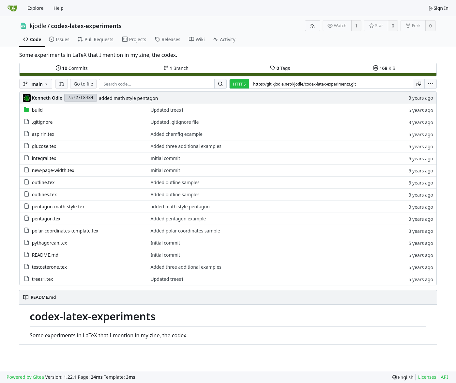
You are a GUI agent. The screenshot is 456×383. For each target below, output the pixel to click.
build (37, 110)
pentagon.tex (46, 218)
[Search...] (220, 84)
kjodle (38, 26)
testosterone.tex (49, 267)
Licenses (427, 377)
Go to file (83, 84)
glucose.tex (44, 146)
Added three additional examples (185, 146)
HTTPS (239, 84)
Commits (72, 68)
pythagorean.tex (49, 243)
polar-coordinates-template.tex (65, 231)
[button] (61, 84)
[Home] (12, 8)
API (444, 377)
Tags (280, 68)
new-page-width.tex (53, 170)
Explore (35, 8)
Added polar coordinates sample (185, 231)
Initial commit (165, 158)
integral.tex (44, 158)
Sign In (438, 8)
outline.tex (43, 182)
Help (58, 8)
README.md (45, 255)
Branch (176, 68)
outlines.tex (44, 194)
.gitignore (42, 122)
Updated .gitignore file (174, 122)
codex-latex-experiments (86, 26)
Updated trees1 (167, 110)
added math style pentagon (128, 98)
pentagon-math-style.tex (58, 206)
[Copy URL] (419, 84)
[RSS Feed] (312, 25)
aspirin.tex (43, 134)
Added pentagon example (178, 218)
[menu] (430, 84)
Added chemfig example (176, 134)
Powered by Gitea (25, 377)
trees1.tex (42, 279)
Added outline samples (174, 182)
